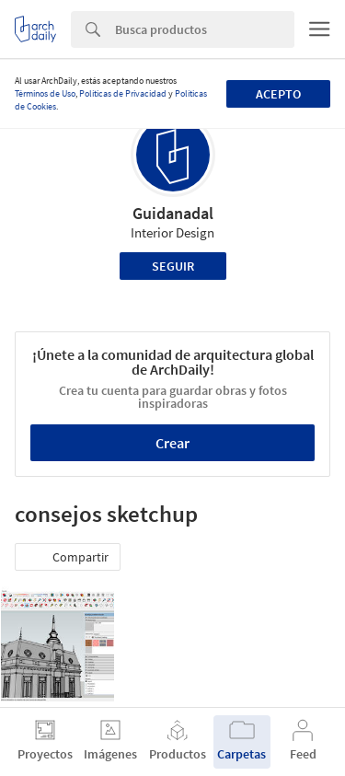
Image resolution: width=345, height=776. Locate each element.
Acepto (278, 94)
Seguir (173, 266)
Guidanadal (172, 213)
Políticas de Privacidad (123, 93)
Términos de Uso (45, 93)
